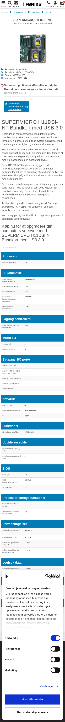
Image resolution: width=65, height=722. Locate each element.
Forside (5, 12)
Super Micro (21, 69)
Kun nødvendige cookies (32, 712)
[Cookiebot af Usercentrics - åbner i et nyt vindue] (45, 576)
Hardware (36, 12)
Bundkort (49, 12)
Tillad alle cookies (32, 699)
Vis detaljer (47, 686)
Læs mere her (14, 109)
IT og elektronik (20, 12)
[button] (9, 248)
